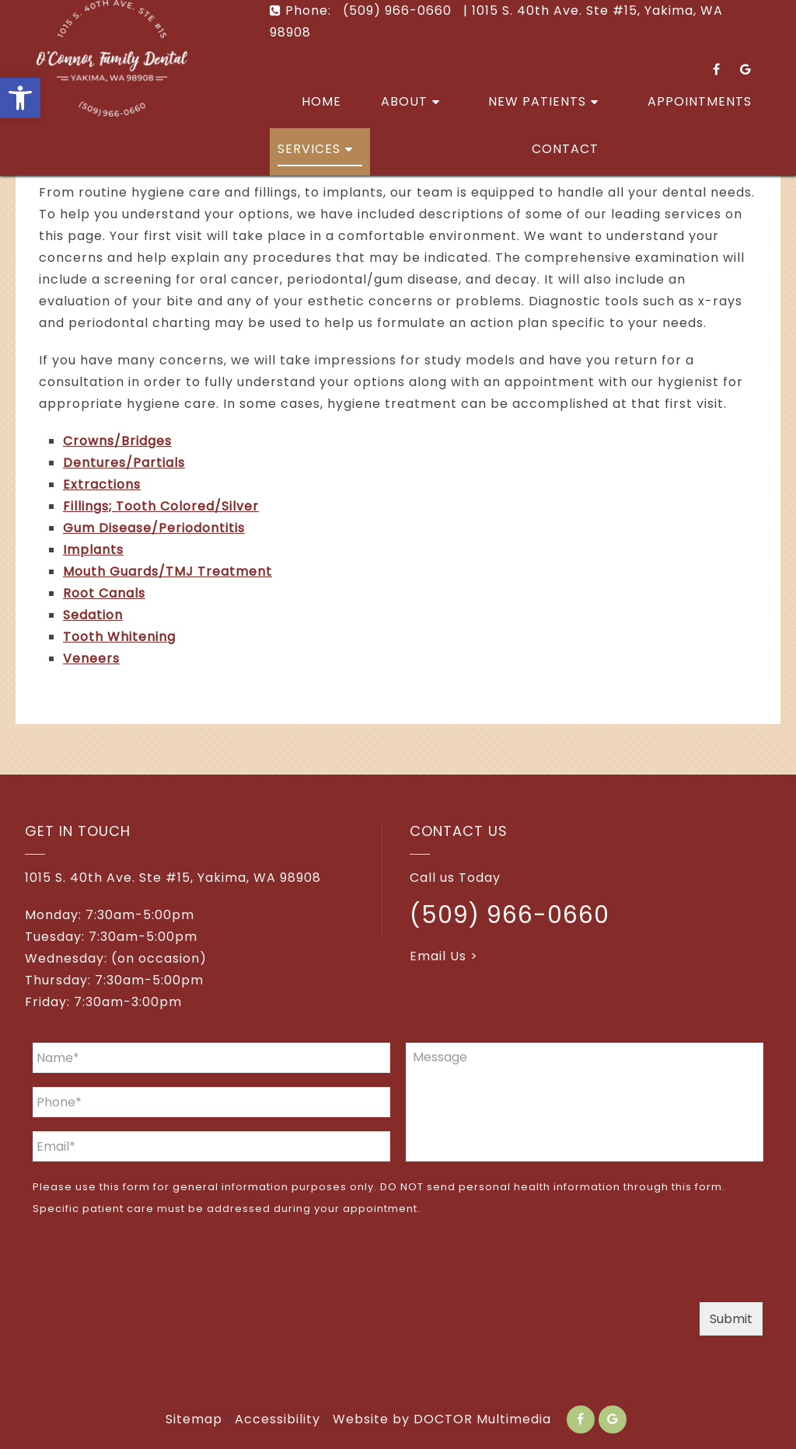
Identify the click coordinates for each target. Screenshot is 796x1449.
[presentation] (151, 1264)
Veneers (91, 658)
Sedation (93, 615)
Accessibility (277, 1419)
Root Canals (104, 593)
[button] (20, 98)
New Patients (537, 101)
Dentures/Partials (124, 463)
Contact (565, 149)
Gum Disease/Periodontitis (154, 528)
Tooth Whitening (119, 637)
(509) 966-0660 (509, 915)
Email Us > (444, 956)
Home (321, 101)
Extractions (102, 484)
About (404, 101)
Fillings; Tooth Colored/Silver (161, 506)
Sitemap (194, 1419)
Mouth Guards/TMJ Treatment (167, 571)
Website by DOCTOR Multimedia (442, 1419)
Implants (93, 550)
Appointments (700, 101)
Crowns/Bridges (117, 441)
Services (309, 149)
